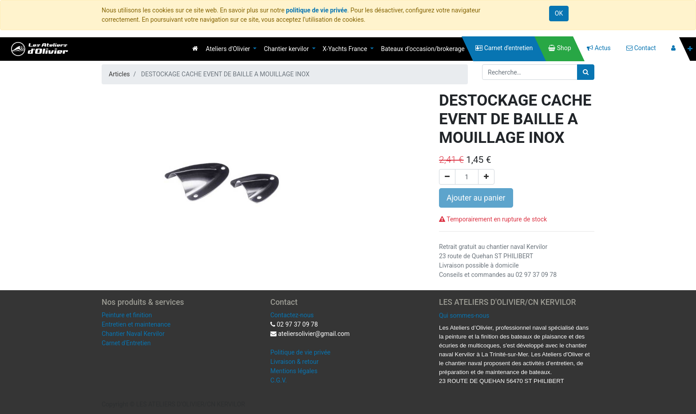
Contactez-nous (292, 315)
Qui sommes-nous (464, 315)
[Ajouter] (486, 177)
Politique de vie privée (300, 352)
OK (559, 13)
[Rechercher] (585, 72)
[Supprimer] (447, 177)
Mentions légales (293, 371)
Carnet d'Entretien (126, 343)
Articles (119, 74)
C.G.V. (278, 380)
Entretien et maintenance (136, 324)
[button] (690, 49)
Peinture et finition (127, 315)
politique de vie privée (316, 10)
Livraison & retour (294, 361)
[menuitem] (195, 48)
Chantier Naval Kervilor (133, 333)
